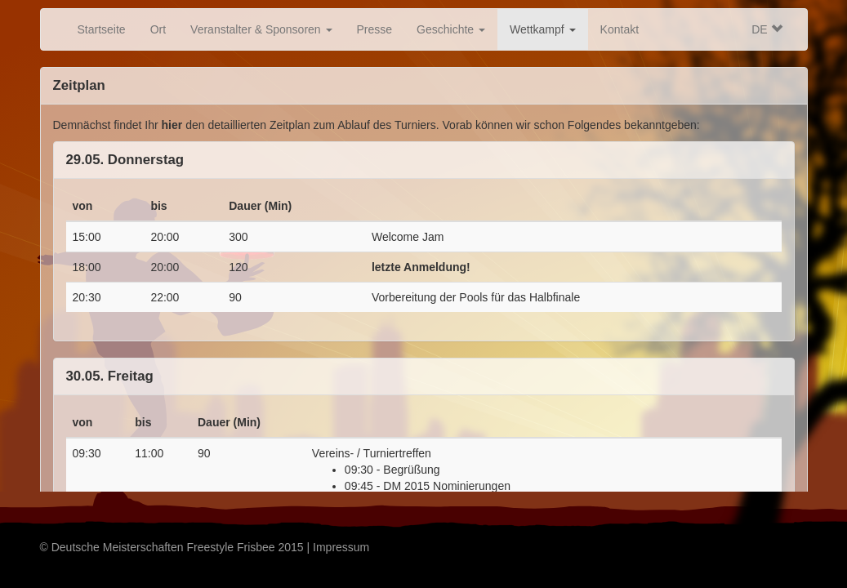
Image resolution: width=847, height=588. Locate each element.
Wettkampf (543, 29)
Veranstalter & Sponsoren (261, 29)
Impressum (341, 547)
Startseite (102, 29)
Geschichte (451, 29)
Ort (158, 29)
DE (766, 29)
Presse (375, 29)
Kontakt (619, 29)
